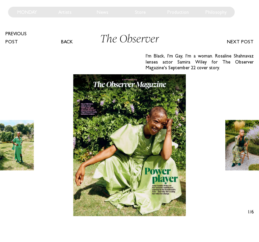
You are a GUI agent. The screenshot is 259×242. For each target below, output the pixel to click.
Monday (27, 12)
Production (178, 12)
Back (67, 41)
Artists (64, 12)
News (102, 12)
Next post (240, 41)
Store (140, 12)
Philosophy (216, 12)
